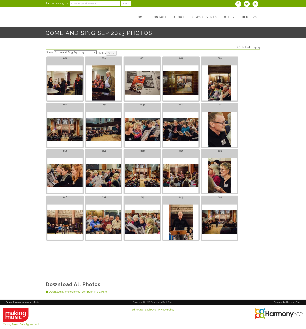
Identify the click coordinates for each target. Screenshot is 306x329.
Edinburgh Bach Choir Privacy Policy (153, 309)
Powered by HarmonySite (287, 302)
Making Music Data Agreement (21, 324)
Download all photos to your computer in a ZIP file (76, 291)
